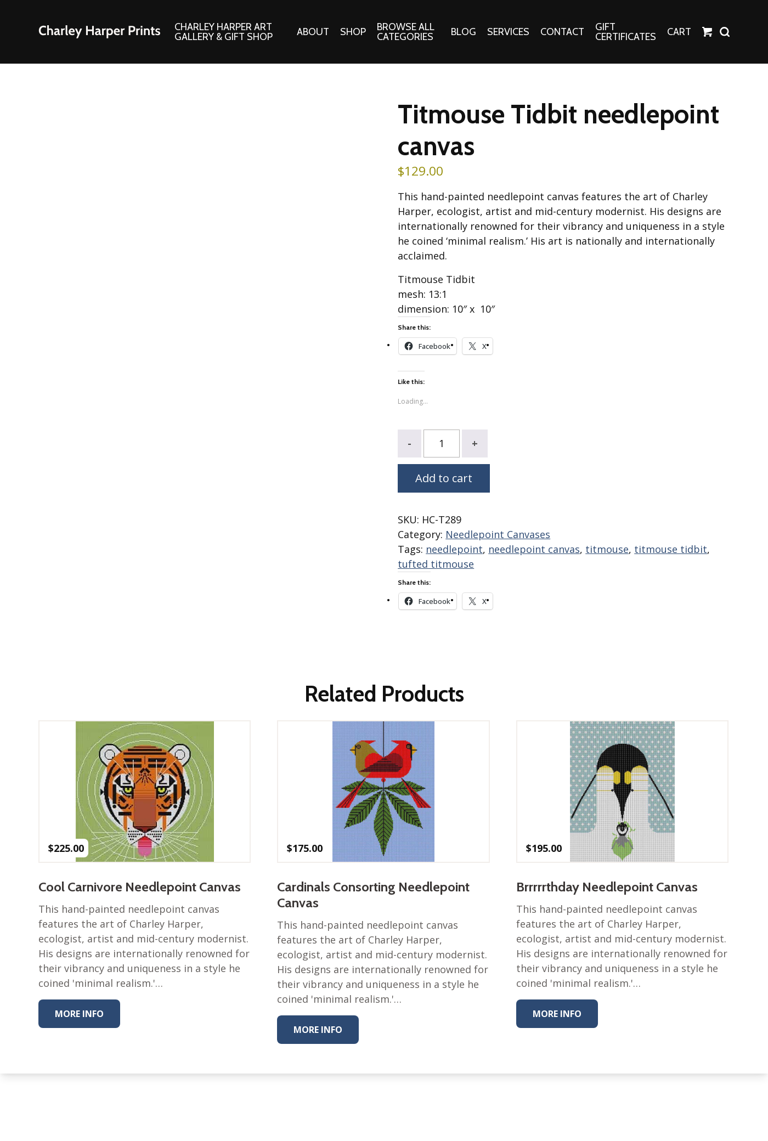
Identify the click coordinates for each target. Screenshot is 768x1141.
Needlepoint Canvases (497, 534)
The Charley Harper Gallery (99, 31)
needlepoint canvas (534, 549)
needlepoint (454, 549)
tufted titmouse (436, 563)
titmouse (607, 549)
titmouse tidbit (670, 549)
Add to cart (443, 478)
